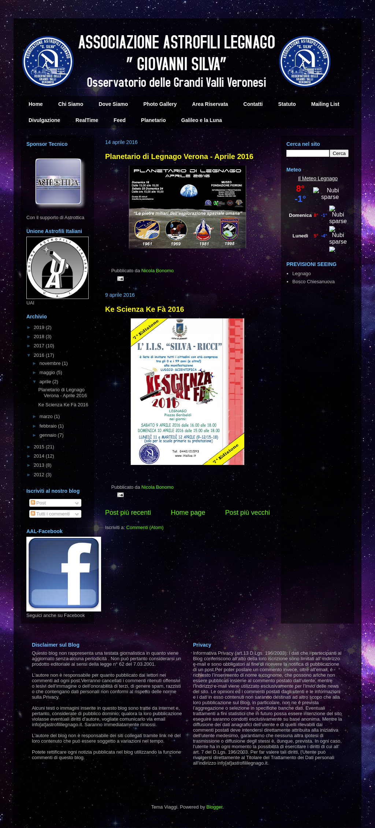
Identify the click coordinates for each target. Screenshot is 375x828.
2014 (40, 456)
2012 (40, 474)
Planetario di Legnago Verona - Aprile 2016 (179, 156)
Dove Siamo (113, 104)
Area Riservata (210, 104)
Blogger (215, 807)
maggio (48, 372)
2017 (40, 345)
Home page (188, 512)
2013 (40, 465)
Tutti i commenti (50, 514)
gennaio (49, 435)
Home (36, 104)
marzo (47, 416)
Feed (120, 120)
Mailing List (325, 104)
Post (38, 503)
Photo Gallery (160, 104)
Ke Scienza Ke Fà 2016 (144, 309)
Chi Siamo (70, 104)
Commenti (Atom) (145, 527)
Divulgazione (44, 120)
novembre (51, 363)
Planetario (153, 120)
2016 (40, 355)
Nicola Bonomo (157, 270)
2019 (40, 327)
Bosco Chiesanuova (313, 281)
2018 (40, 336)
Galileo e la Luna (201, 120)
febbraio (49, 426)
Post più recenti (128, 512)
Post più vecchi (247, 512)
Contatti (253, 104)
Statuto (287, 104)
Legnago (328, 178)
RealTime (86, 120)
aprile (46, 381)
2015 (40, 447)
